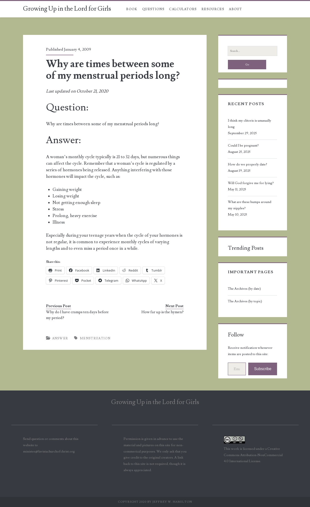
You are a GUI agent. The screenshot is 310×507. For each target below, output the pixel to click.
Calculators (183, 9)
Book (131, 9)
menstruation (95, 338)
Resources (213, 9)
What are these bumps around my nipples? (249, 205)
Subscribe (262, 369)
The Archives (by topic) (245, 301)
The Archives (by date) (244, 289)
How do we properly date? (247, 164)
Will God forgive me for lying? (251, 183)
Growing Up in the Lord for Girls (67, 9)
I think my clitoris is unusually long (249, 123)
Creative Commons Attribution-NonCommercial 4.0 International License (253, 455)
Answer (60, 338)
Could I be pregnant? (243, 145)
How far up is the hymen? (162, 312)
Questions (153, 9)
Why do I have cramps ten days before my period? (77, 315)
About (235, 9)
